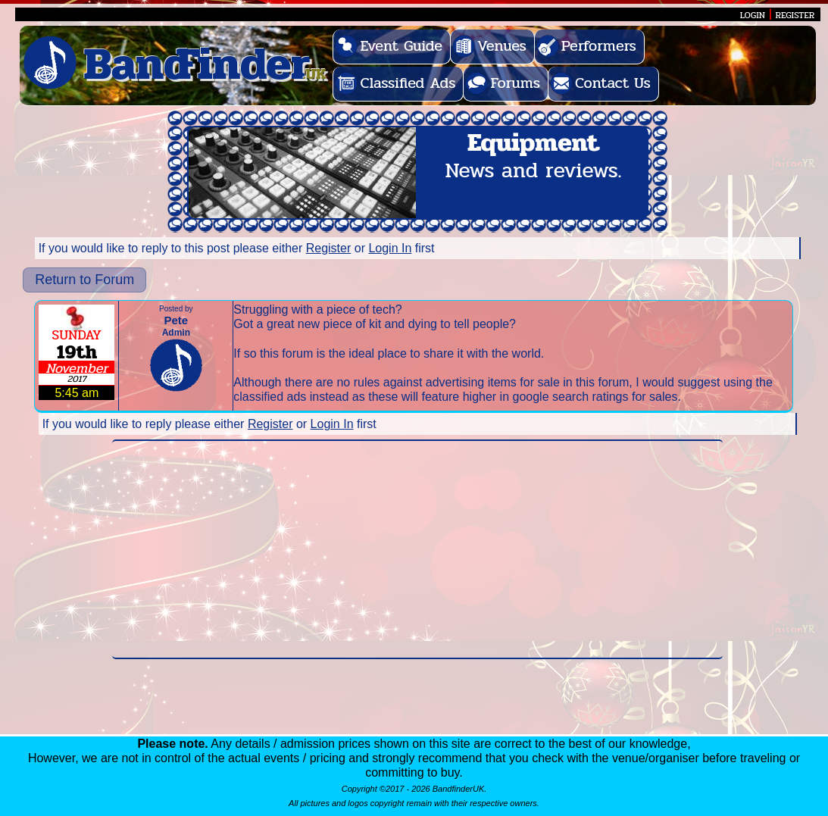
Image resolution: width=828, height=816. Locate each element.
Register (329, 248)
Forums (515, 83)
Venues (501, 46)
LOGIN (752, 15)
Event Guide (401, 46)
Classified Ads (407, 83)
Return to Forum (84, 279)
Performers (598, 46)
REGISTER (795, 15)
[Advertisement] (417, 549)
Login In (389, 248)
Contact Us (613, 83)
